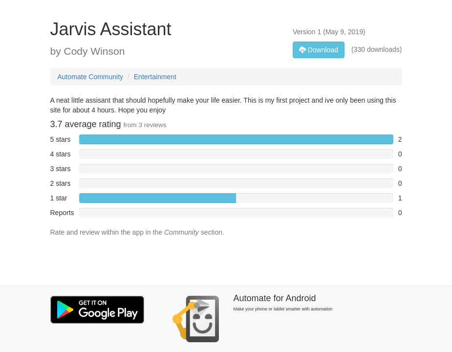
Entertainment (155, 77)
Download (318, 50)
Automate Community (91, 77)
